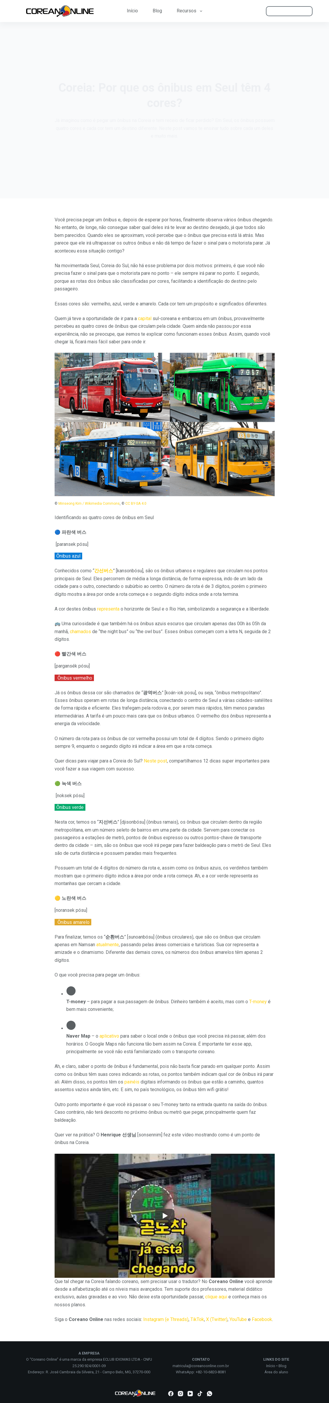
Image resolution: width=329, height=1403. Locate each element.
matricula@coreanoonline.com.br (201, 1366)
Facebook (262, 1319)
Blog (157, 11)
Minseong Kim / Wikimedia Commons (89, 503)
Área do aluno (276, 1372)
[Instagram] (180, 1393)
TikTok (197, 1319)
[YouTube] (190, 1393)
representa (108, 609)
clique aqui (216, 1297)
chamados (80, 631)
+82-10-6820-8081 (211, 1372)
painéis (131, 1082)
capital (144, 318)
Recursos (190, 11)
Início (132, 11)
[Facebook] (170, 1393)
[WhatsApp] (209, 1393)
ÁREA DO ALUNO (289, 11)
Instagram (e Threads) (165, 1319)
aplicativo (109, 1036)
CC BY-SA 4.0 (135, 503)
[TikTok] (200, 1393)
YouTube (238, 1319)
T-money (258, 1001)
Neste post (155, 761)
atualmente (107, 944)
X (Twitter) (216, 1319)
